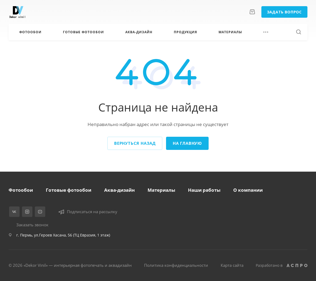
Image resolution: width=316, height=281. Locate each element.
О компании (248, 190)
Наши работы (204, 190)
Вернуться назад (135, 143)
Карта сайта (232, 265)
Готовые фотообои (68, 190)
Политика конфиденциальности (176, 265)
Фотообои (21, 190)
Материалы (161, 190)
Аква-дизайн (119, 190)
